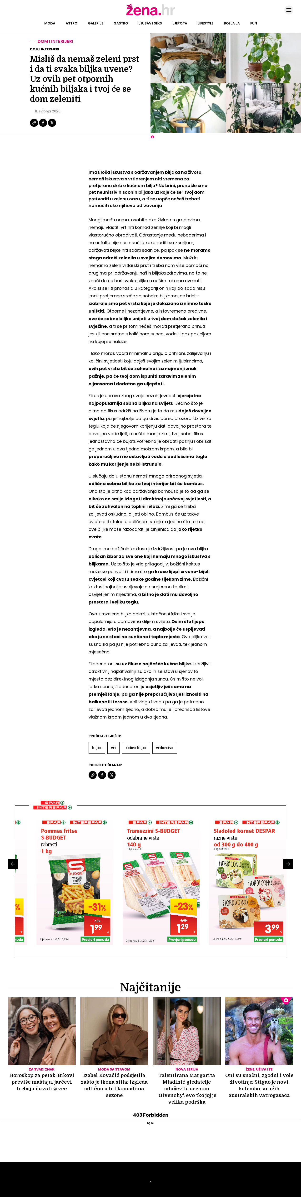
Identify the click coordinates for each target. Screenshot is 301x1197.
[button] (13, 864)
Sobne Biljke (135, 747)
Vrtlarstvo (165, 747)
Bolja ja (232, 23)
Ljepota (179, 23)
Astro (71, 23)
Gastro (121, 23)
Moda (49, 23)
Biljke (96, 747)
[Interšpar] (53, 811)
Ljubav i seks (150, 23)
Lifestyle (205, 23)
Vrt (113, 747)
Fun (253, 23)
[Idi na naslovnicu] (150, 15)
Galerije (95, 23)
